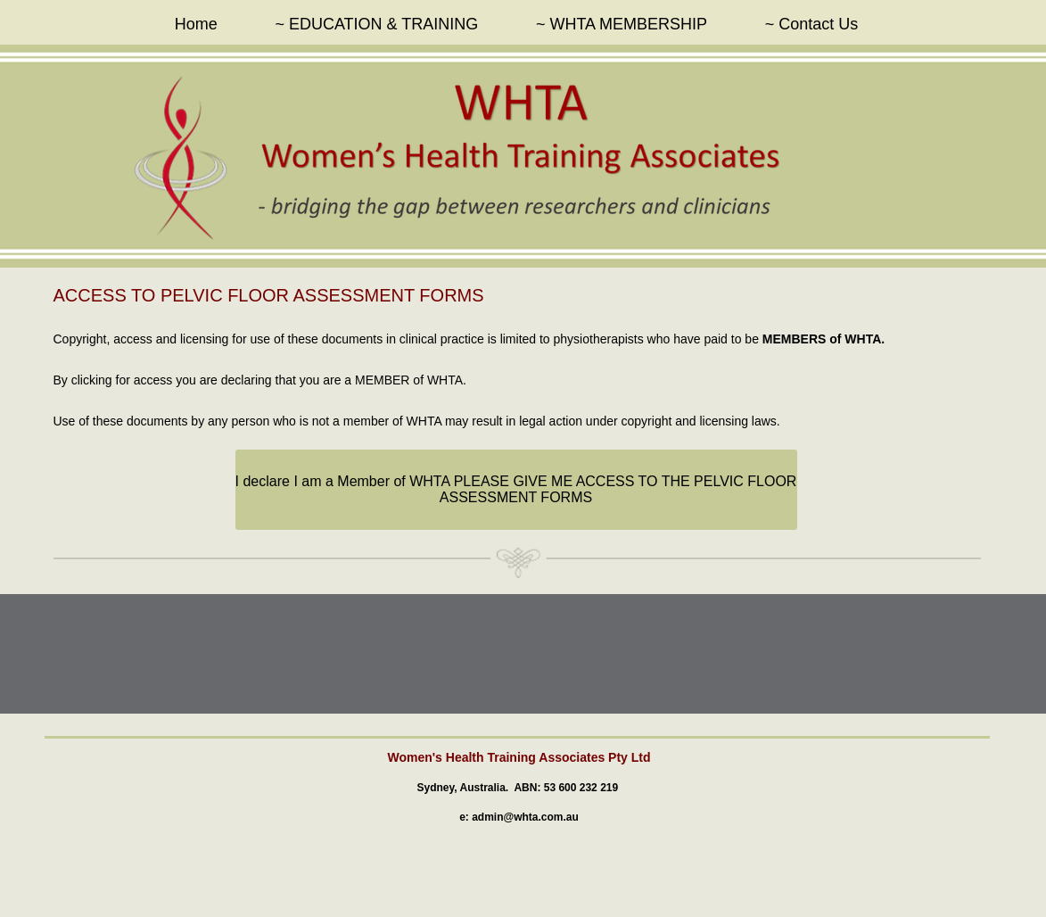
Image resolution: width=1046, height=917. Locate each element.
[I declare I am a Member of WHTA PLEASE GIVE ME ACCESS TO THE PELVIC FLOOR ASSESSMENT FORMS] (516, 490)
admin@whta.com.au (525, 817)
